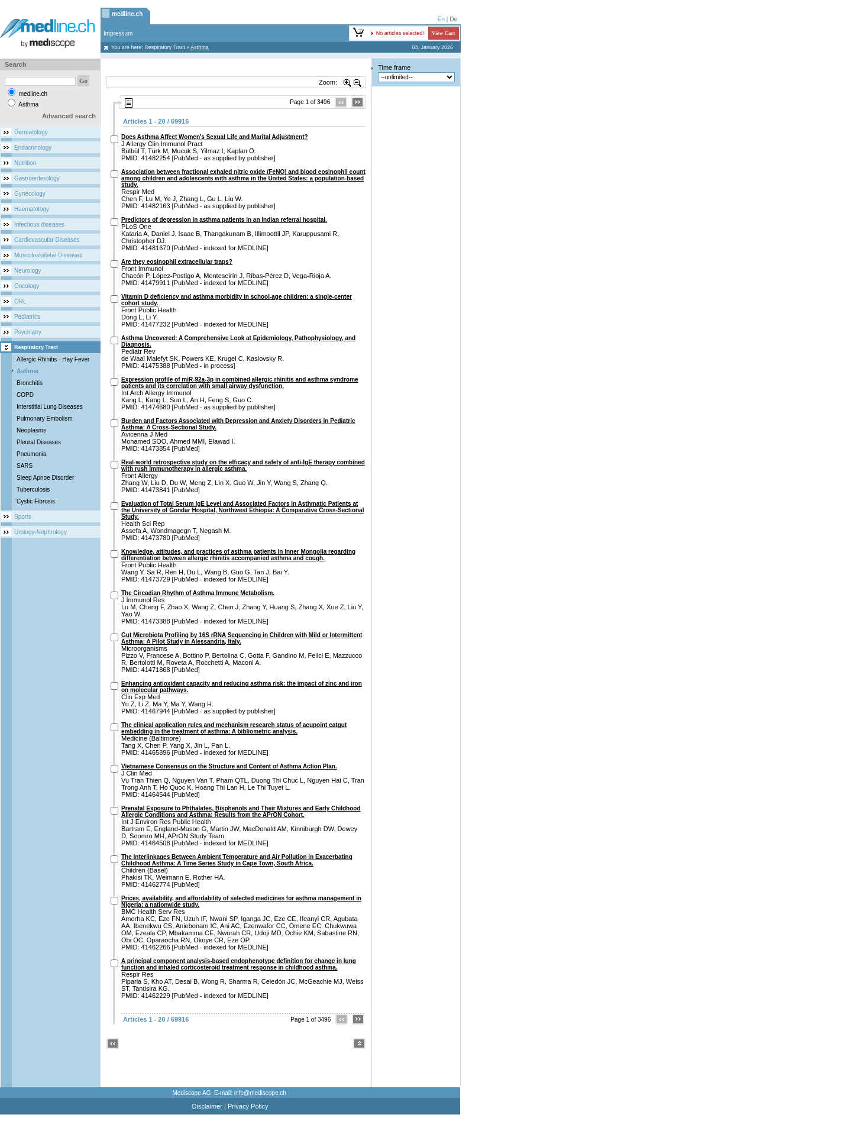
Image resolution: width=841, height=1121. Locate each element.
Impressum (117, 33)
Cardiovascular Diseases (47, 240)
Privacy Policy (248, 1106)
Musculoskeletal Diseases (48, 255)
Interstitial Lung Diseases (50, 406)
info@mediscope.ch (260, 1093)
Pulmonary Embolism (44, 418)
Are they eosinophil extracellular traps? (176, 262)
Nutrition (25, 163)
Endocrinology (32, 147)
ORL (20, 301)
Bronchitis (30, 383)
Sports (22, 516)
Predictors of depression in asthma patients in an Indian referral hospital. (224, 220)
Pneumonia (32, 454)
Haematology (31, 209)
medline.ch (127, 14)
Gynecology (30, 193)
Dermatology (31, 132)
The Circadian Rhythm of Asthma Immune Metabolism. (197, 593)
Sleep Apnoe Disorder (45, 477)
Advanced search (69, 115)
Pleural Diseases (39, 442)
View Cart (443, 33)
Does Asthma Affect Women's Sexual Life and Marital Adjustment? (214, 137)
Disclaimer (207, 1106)
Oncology (26, 286)
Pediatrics (27, 317)
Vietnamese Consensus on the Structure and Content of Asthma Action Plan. (229, 766)
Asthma (27, 371)
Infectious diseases (39, 224)
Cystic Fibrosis (36, 501)
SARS (25, 466)
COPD (25, 395)
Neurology (27, 270)
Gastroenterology (37, 178)
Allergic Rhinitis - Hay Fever (53, 359)
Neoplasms (31, 430)
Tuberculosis (33, 489)
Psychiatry (27, 332)
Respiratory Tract (164, 47)
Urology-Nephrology (40, 532)
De (453, 19)
